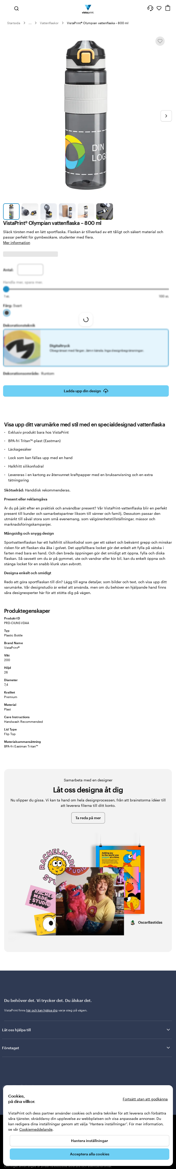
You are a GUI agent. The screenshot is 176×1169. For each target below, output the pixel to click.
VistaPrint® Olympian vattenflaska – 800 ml (97, 23)
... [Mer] (30, 23)
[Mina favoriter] (159, 8)
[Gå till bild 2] (30, 211)
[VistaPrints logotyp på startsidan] (88, 8)
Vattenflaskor (49, 23)
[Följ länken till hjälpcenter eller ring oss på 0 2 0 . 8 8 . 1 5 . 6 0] (150, 8)
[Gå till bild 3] (48, 211)
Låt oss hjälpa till (86, 1029)
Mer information (16, 242)
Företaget (86, 1047)
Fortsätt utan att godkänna (145, 1099)
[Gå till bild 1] (11, 211)
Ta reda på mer (88, 818)
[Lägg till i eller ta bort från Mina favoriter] (160, 41)
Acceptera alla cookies (89, 1154)
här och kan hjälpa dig (42, 1010)
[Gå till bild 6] (104, 211)
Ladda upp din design (86, 391)
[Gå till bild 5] (86, 211)
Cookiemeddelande (35, 1129)
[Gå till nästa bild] (166, 116)
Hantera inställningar (89, 1140)
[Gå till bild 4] (67, 211)
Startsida (13, 23)
